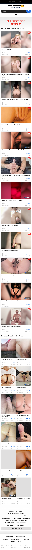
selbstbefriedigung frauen (16, 513)
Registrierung (12, 1)
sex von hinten (16, 518)
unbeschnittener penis (14, 508)
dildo (24, 515)
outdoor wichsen (21, 523)
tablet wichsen (20, 525)
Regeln (13, 541)
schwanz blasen (6, 518)
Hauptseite (9, 536)
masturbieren (25, 509)
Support (26, 539)
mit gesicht (10, 525)
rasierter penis (13, 511)
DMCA (19, 541)
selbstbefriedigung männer (13, 516)
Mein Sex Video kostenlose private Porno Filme (13, 546)
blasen (4, 509)
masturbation (26, 518)
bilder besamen (23, 520)
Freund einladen (16, 539)
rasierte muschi (9, 522)
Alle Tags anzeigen (16, 528)
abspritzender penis (11, 520)
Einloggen (20, 1)
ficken (20, 511)
